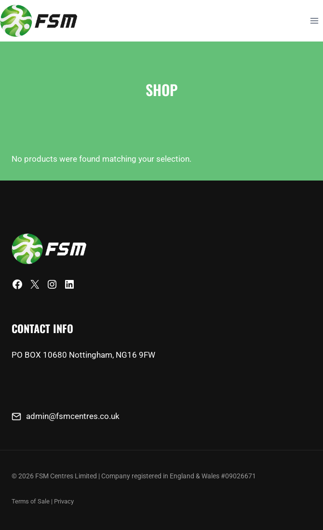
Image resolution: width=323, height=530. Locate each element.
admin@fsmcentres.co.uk (73, 416)
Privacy (64, 501)
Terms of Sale (31, 501)
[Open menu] (314, 20)
